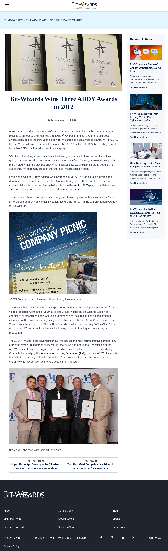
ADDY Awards (65, 135)
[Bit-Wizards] (84, 5)
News (21, 20)
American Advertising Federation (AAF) (62, 353)
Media (9, 20)
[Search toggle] (161, 5)
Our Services (65, 510)
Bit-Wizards (15, 131)
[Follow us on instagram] (112, 538)
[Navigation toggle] (7, 5)
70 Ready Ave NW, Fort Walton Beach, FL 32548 (59, 538)
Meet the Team (12, 518)
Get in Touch (120, 527)
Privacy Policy (11, 546)
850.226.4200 (12, 538)
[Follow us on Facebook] (101, 538)
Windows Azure (72, 189)
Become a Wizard (14, 527)
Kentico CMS (81, 185)
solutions (64, 131)
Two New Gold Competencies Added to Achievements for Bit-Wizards (90, 464)
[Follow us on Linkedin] (122, 538)
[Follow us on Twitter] (133, 538)
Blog (115, 510)
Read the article (138, 87)
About (7, 510)
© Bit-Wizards (156, 538)
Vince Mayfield (70, 160)
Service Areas (66, 518)
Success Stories (67, 527)
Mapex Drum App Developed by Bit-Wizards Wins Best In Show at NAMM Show (36, 464)
